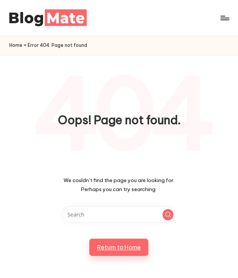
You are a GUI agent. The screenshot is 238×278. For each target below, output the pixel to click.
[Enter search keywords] (119, 214)
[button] (168, 214)
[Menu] (224, 18)
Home (15, 45)
